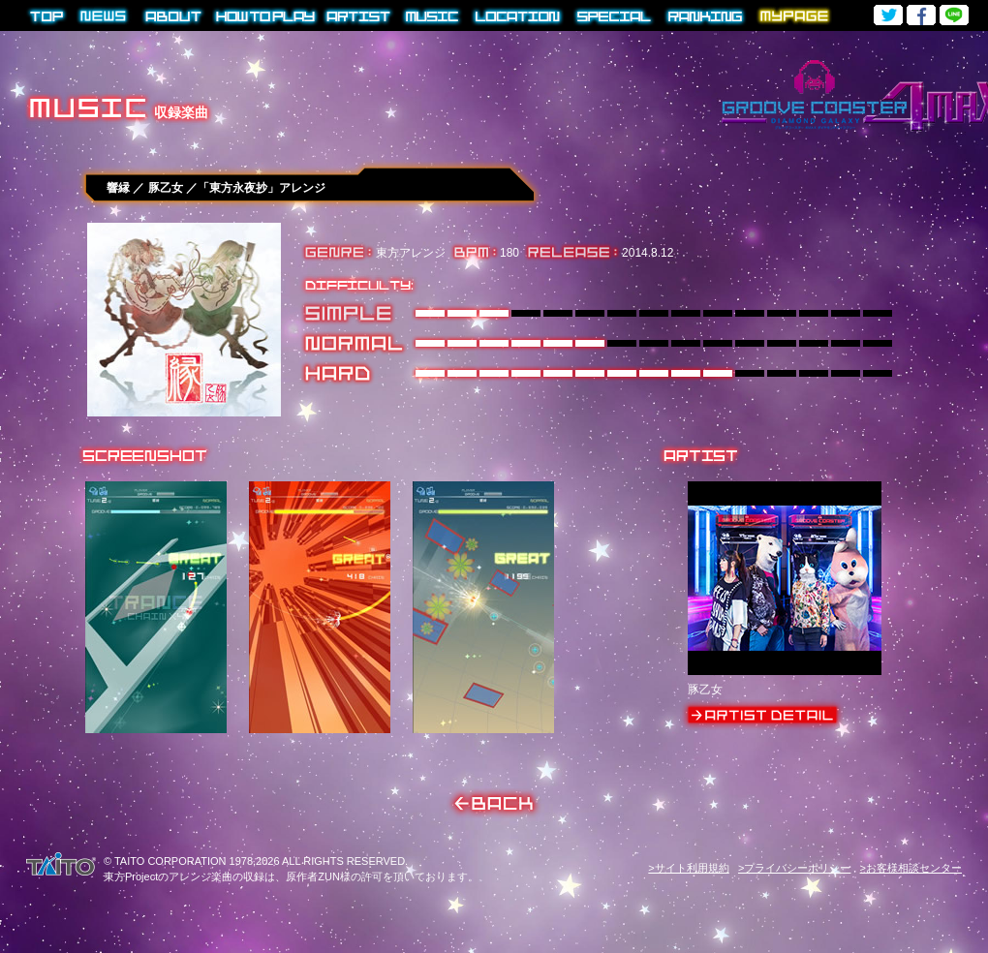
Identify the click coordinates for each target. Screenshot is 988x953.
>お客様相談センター (911, 868)
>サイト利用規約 (688, 868)
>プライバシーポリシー (794, 868)
